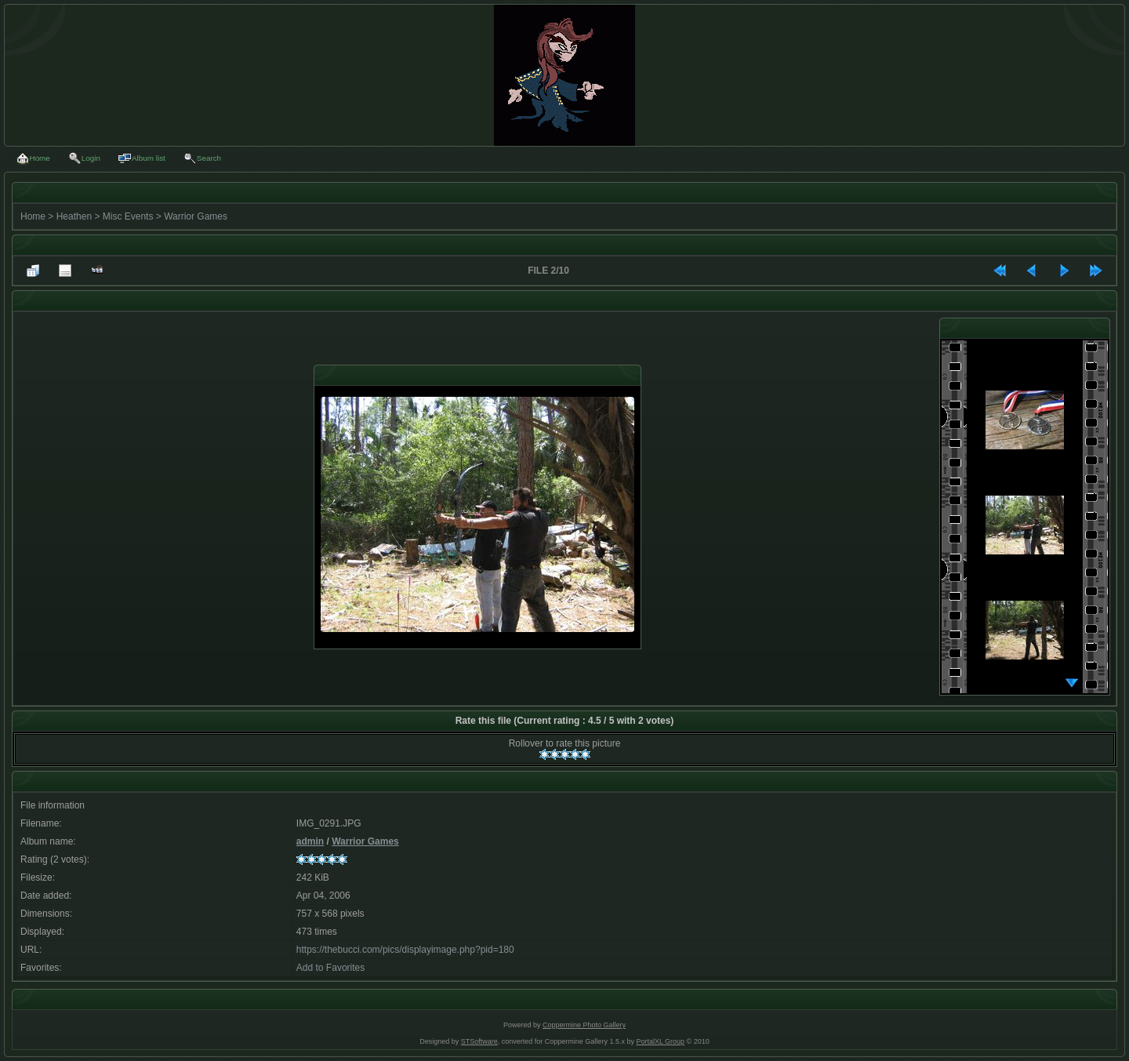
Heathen (74, 216)
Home (32, 216)
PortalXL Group (660, 1041)
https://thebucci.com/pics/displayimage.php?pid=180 (405, 949)
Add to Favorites (330, 967)
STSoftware (479, 1041)
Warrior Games (195, 216)
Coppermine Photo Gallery (584, 1025)
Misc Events (128, 216)
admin (310, 841)
